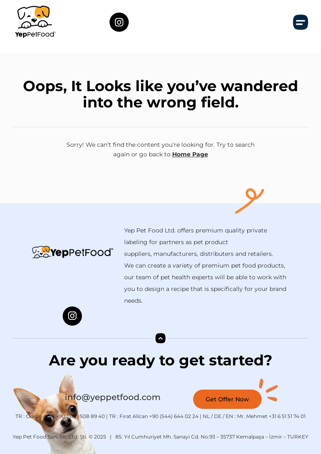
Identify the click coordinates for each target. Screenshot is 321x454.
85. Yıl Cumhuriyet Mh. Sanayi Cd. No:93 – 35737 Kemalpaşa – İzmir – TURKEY (211, 437)
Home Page (190, 154)
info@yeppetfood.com (112, 397)
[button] (300, 22)
